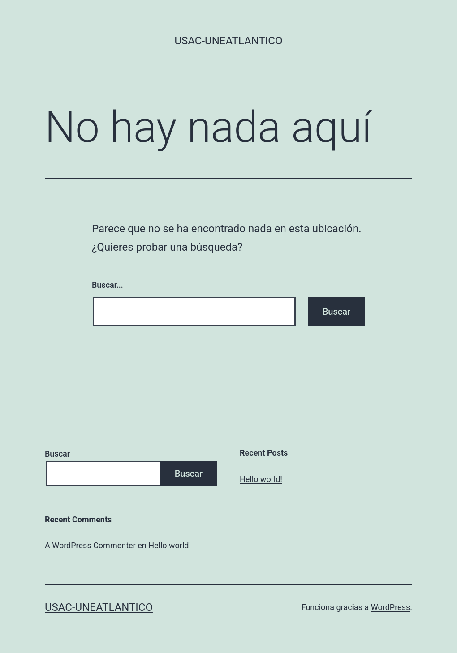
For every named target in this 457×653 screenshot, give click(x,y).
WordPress (390, 607)
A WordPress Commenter (90, 545)
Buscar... (107, 285)
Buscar (57, 453)
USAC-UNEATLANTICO (229, 40)
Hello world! (261, 479)
